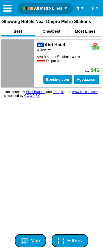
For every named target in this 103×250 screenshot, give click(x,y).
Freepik (58, 92)
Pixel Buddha (35, 92)
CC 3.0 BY (32, 96)
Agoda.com (86, 79)
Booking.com (57, 79)
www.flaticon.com (85, 92)
